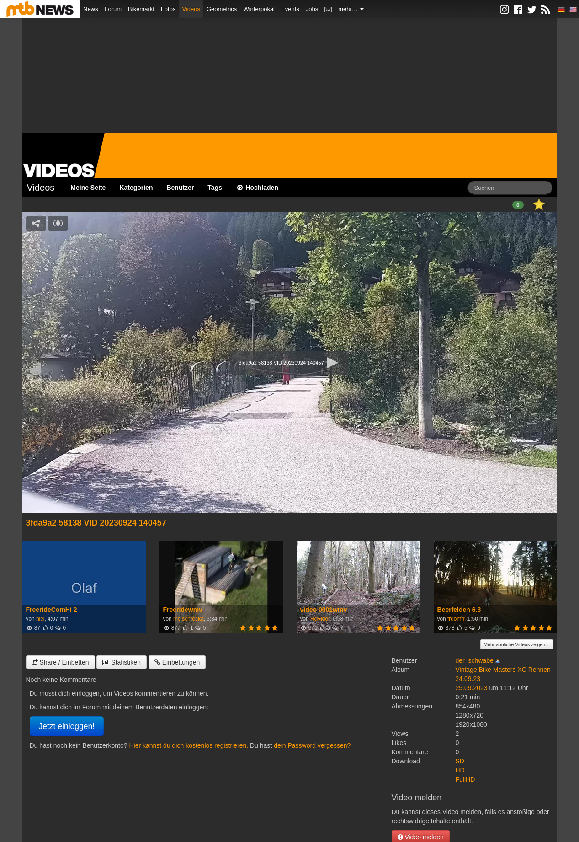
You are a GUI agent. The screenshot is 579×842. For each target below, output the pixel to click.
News (90, 8)
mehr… (351, 8)
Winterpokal (259, 8)
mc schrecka (188, 619)
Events (290, 8)
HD (460, 770)
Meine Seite (88, 187)
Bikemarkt (141, 8)
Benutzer (180, 187)
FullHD (465, 779)
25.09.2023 (472, 688)
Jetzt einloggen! (67, 726)
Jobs (312, 8)
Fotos (168, 8)
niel (40, 619)
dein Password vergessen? (312, 745)
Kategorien (136, 187)
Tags (214, 187)
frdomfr (455, 619)
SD (460, 761)
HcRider (319, 619)
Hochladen (257, 187)
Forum (113, 8)
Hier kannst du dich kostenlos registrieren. (188, 745)
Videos (191, 8)
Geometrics (222, 8)
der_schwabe (475, 660)
